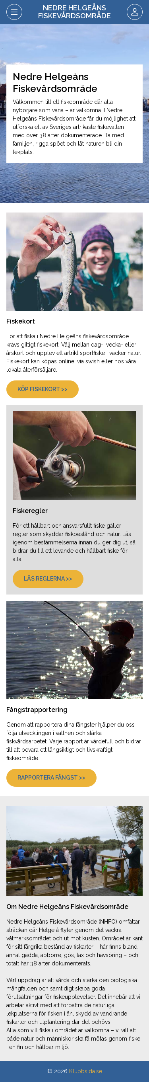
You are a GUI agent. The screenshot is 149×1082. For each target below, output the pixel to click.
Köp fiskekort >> (42, 389)
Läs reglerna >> (48, 578)
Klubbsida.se (85, 1071)
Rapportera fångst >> (51, 777)
